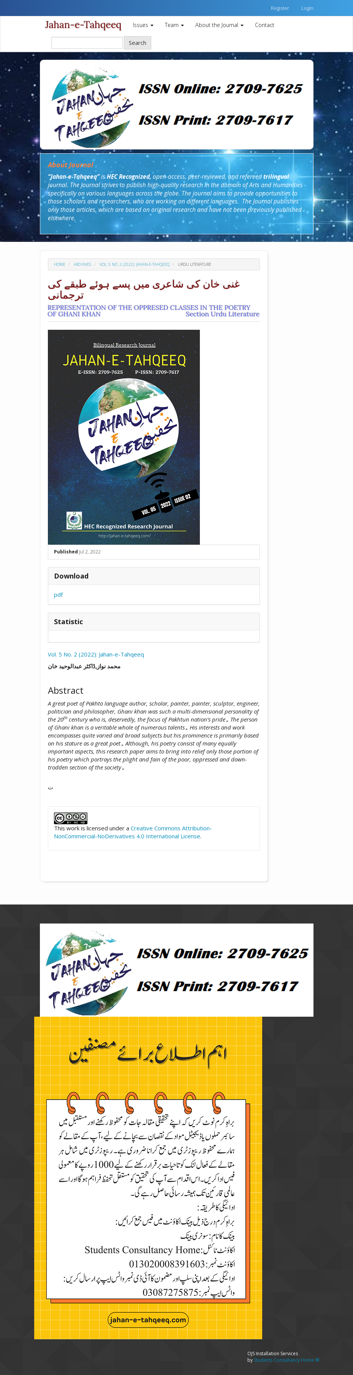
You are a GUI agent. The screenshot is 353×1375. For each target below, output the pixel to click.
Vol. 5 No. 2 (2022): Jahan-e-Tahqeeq (134, 264)
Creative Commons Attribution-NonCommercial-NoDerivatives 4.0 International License (133, 832)
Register (280, 8)
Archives (82, 264)
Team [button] (174, 25)
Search (137, 42)
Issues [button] (143, 25)
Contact (264, 25)
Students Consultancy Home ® (286, 1360)
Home (59, 264)
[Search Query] (87, 43)
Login (307, 8)
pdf (58, 594)
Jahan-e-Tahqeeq (84, 25)
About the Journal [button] (219, 25)
